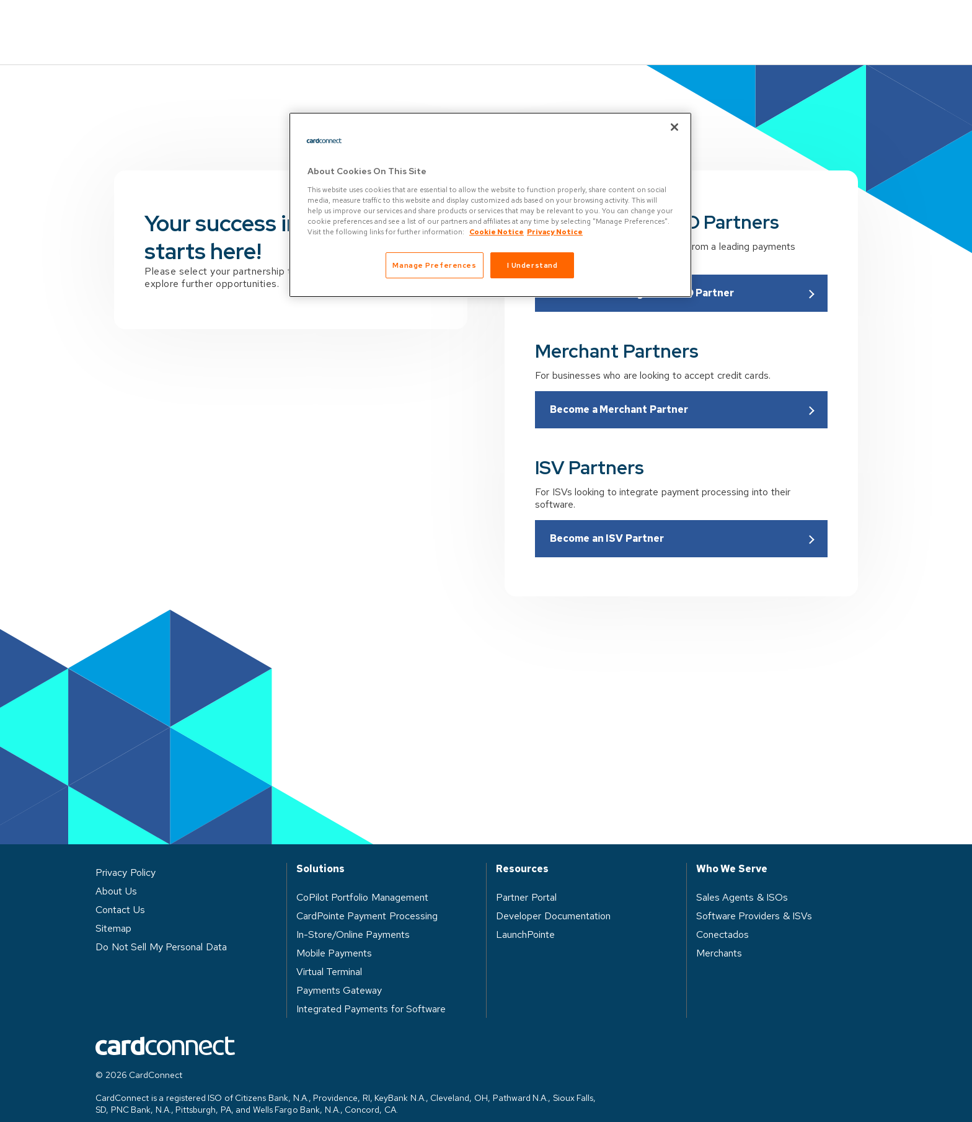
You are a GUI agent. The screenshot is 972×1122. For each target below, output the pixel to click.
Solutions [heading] (320, 851)
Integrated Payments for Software (371, 990)
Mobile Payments (334, 935)
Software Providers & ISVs (754, 897)
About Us (658, 23)
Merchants (719, 935)
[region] (490, 205)
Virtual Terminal (329, 953)
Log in (741, 23)
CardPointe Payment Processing (367, 897)
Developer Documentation (553, 897)
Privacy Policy (125, 854)
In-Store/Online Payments (353, 916)
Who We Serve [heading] (731, 851)
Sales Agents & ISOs (742, 879)
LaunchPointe (525, 916)
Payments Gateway (339, 972)
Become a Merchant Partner (619, 391)
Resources (566, 23)
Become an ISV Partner (607, 520)
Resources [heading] (522, 851)
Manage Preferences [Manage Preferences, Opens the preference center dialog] (434, 265)
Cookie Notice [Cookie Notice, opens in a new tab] (496, 231)
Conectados (722, 916)
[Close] (674, 127)
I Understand (532, 265)
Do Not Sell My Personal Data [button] (161, 928)
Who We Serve (460, 23)
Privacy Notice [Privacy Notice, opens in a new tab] (555, 231)
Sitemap (113, 910)
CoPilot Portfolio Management (362, 879)
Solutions (358, 23)
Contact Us (834, 23)
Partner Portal (526, 879)
